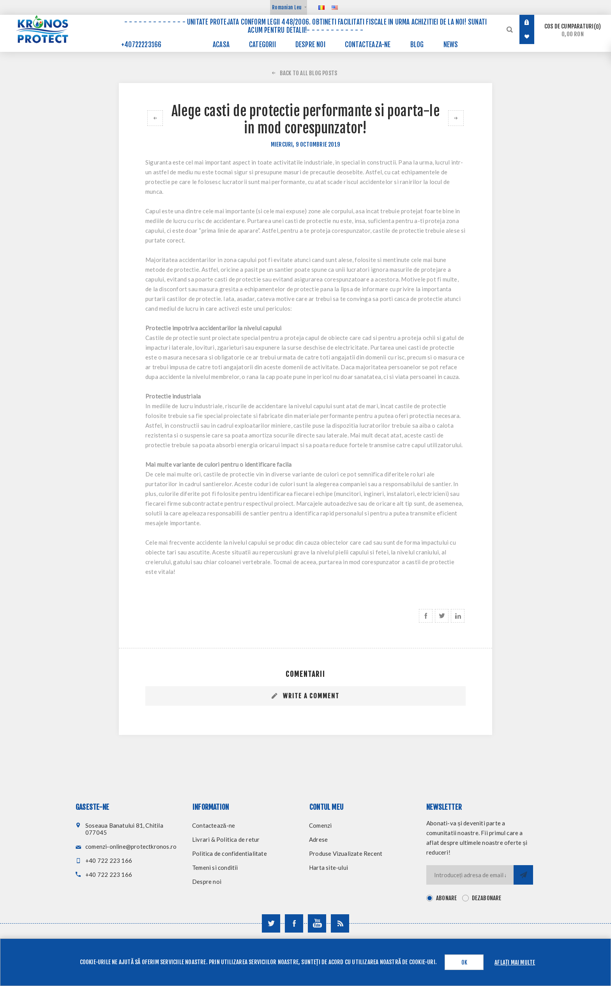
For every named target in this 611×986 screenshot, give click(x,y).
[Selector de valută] (288, 7)
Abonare (446, 898)
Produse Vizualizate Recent (345, 853)
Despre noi (206, 881)
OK (464, 962)
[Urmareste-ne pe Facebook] (294, 923)
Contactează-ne (213, 825)
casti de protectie (308, 220)
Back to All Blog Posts (308, 73)
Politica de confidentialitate (229, 853)
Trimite (523, 875)
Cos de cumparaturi (572, 30)
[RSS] (340, 923)
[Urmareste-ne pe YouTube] (317, 923)
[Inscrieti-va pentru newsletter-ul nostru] (470, 875)
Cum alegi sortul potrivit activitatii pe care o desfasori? (153, 118)
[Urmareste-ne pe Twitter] (271, 923)
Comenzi (320, 825)
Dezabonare (487, 898)
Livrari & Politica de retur (226, 839)
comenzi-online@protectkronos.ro (131, 846)
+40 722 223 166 (108, 860)
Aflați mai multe (514, 962)
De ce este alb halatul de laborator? (458, 118)
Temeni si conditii (215, 867)
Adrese (318, 839)
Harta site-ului (328, 867)
